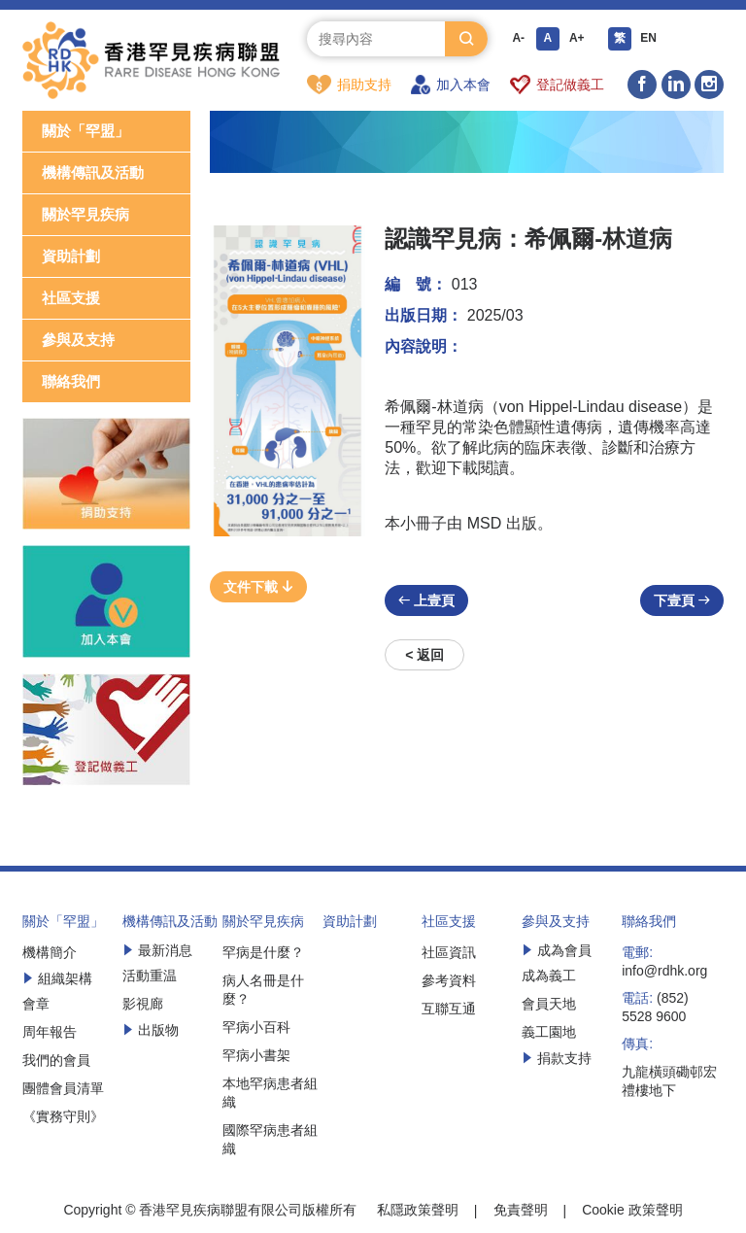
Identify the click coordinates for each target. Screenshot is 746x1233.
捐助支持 (349, 84)
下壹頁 (682, 601)
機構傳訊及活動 (93, 173)
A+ (577, 39)
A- (518, 39)
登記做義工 (557, 84)
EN (648, 39)
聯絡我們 (71, 382)
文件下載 (258, 587)
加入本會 (451, 84)
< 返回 (424, 656)
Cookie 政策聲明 (632, 1210)
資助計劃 (71, 257)
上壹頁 (426, 601)
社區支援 (71, 299)
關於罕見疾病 (85, 215)
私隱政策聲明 (417, 1210)
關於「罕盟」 (85, 131)
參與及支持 (78, 340)
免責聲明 (520, 1210)
